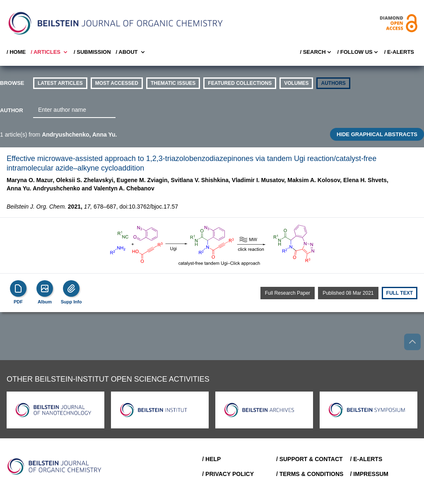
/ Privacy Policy (228, 474)
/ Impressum (369, 474)
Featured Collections (240, 83)
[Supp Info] (71, 288)
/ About (131, 52)
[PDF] (18, 288)
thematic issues (173, 83)
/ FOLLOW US (358, 52)
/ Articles (50, 52)
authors (333, 83)
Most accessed (116, 83)
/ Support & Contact (309, 459)
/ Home (16, 52)
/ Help (211, 459)
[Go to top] (412, 342)
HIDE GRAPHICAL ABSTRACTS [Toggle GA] (377, 134)
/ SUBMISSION (92, 52)
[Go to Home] (55, 466)
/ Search (316, 52)
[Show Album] (44, 288)
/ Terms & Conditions (310, 474)
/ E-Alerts (399, 52)
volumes (296, 83)
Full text (399, 293)
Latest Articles (60, 83)
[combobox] (74, 110)
